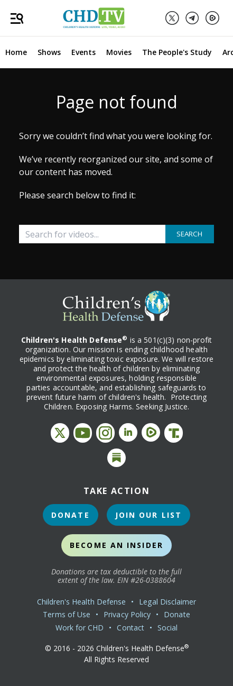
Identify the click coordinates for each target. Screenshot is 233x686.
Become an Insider (116, 545)
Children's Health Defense (81, 602)
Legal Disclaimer (167, 602)
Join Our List (148, 515)
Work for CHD (79, 628)
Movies (119, 52)
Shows (49, 52)
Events (83, 52)
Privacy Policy (127, 614)
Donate (70, 515)
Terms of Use (66, 614)
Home (16, 52)
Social (167, 628)
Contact (130, 628)
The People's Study (177, 52)
